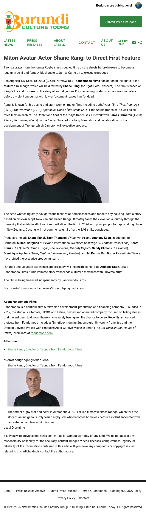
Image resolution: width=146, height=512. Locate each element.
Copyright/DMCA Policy (126, 491)
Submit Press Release (63, 491)
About (8, 491)
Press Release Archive (30, 491)
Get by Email (127, 42)
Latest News (9, 43)
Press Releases (34, 43)
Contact (86, 43)
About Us (107, 43)
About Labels (59, 43)
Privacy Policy (66, 498)
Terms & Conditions (94, 491)
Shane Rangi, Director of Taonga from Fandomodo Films (44, 349)
